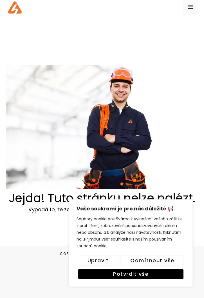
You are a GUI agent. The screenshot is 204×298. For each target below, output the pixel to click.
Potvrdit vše (131, 273)
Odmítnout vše (152, 260)
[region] (131, 243)
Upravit (98, 260)
